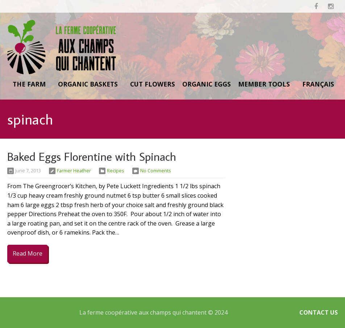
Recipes (115, 170)
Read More (27, 253)
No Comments (155, 170)
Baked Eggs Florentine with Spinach (91, 156)
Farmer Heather (74, 170)
